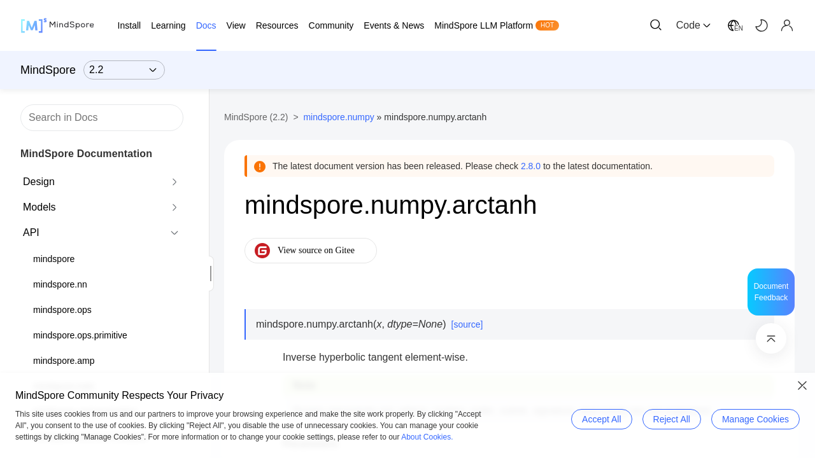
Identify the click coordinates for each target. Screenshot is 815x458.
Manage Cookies (755, 419)
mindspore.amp (64, 361)
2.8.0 (531, 166)
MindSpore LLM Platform (483, 25)
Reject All (671, 419)
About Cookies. (427, 437)
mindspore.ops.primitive (80, 335)
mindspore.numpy (338, 117)
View (236, 25)
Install (129, 25)
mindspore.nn (60, 284)
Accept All (601, 419)
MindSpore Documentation (86, 153)
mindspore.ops (62, 310)
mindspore (53, 259)
